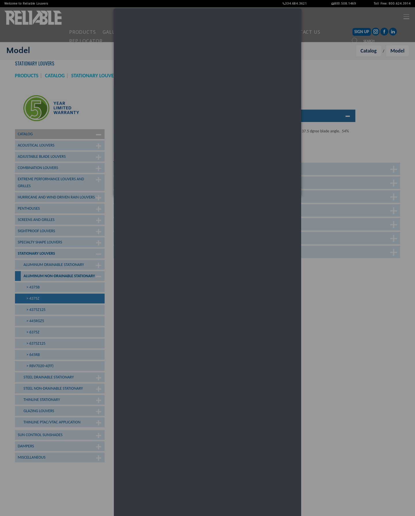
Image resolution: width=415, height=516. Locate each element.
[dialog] (207, 102)
